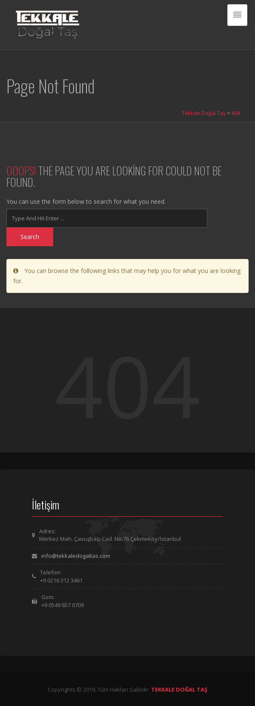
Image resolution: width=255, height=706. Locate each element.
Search (29, 237)
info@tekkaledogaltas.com (75, 556)
